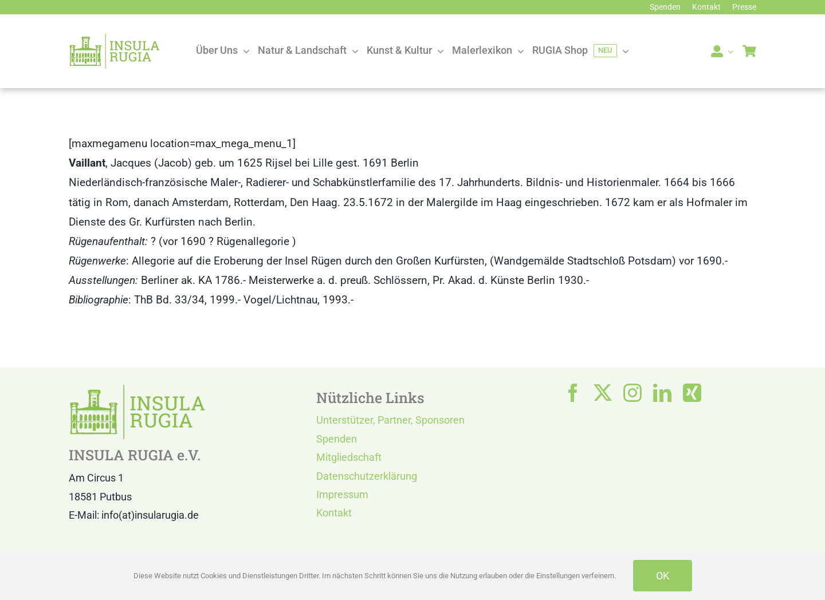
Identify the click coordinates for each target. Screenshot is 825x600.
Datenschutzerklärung (366, 476)
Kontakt (334, 513)
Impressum (342, 494)
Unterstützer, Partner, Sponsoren (390, 420)
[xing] (692, 393)
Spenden (336, 439)
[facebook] (573, 393)
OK (662, 576)
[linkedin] (662, 393)
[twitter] (603, 393)
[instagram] (632, 393)
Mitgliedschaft (349, 457)
